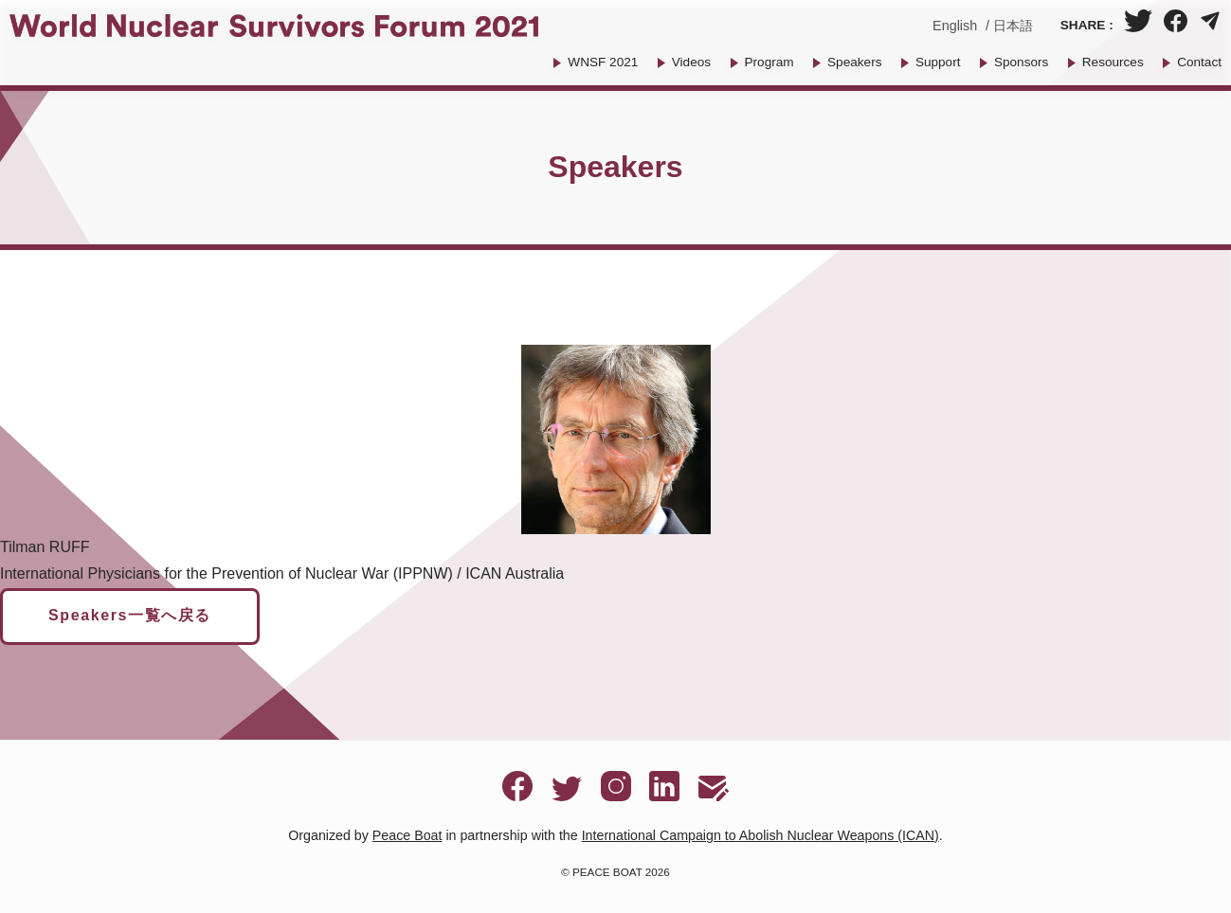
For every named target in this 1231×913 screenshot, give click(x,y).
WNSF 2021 (603, 62)
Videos (691, 62)
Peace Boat (407, 835)
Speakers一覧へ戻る (129, 615)
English (954, 25)
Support (938, 62)
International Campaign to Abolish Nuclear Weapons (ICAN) (760, 835)
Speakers (854, 62)
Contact (1199, 62)
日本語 (1013, 25)
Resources (1113, 62)
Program (769, 62)
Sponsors (1021, 62)
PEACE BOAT (607, 872)
